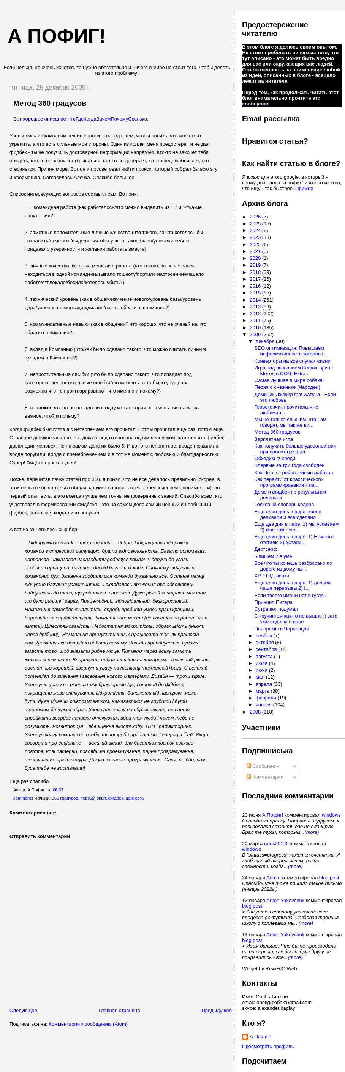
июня (262, 670)
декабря (266, 341)
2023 (256, 237)
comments (23, 798)
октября (265, 642)
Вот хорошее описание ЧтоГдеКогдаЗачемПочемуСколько (80, 119)
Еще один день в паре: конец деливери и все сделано (288, 514)
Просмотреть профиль (268, 1046)
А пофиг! (57, 36)
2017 (256, 279)
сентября (267, 649)
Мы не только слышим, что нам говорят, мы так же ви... (291, 422)
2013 (256, 307)
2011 (256, 320)
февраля (267, 698)
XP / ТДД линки (272, 575)
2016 (256, 286)
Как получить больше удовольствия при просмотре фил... (295, 448)
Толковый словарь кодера (284, 504)
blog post (329, 877)
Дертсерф (266, 549)
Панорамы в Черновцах (282, 629)
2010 (256, 327)
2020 (256, 258)
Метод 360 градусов (49, 103)
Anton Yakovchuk (285, 900)
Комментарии (265, 777)
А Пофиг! (272, 815)
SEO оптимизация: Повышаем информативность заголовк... (291, 351)
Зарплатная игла (274, 439)
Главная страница (119, 1010)
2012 (256, 313)
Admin (273, 877)
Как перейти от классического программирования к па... (289, 482)
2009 (256, 334)
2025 (256, 223)
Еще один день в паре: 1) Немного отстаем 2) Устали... (294, 539)
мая (261, 677)
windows (331, 815)
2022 (256, 244)
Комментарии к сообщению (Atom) (88, 1024)
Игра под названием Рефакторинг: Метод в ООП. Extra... (294, 370)
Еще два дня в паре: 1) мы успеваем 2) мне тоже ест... (297, 527)
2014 (256, 300)
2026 (256, 217)
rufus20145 (276, 843)
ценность (135, 798)
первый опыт (93, 798)
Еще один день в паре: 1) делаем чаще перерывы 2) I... (293, 585)
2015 (256, 293)
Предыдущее (216, 1010)
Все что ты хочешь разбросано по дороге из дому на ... (293, 566)
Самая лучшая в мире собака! (289, 380)
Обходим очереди (275, 458)
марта (263, 691)
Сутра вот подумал (276, 609)
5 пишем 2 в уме (273, 556)
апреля (265, 684)
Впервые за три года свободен (290, 465)
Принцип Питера (274, 602)
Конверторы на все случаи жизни (293, 361)
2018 (256, 272)
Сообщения (263, 766)
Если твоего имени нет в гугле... (291, 595)
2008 (256, 712)
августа (265, 656)
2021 (256, 251)
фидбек (115, 798)
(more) (311, 832)
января (264, 704)
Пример (304, 188)
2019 (256, 265)
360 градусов (65, 798)
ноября (265, 635)
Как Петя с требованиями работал (294, 472)
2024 (256, 230)
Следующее (23, 1010)
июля (262, 663)
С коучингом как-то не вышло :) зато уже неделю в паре (296, 618)
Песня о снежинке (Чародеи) (287, 387)
